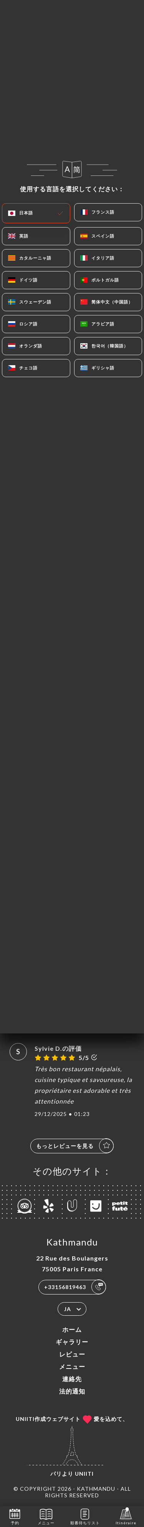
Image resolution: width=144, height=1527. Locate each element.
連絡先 (72, 1378)
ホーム (72, 1329)
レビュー (72, 1354)
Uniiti (84, 1473)
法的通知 (72, 1391)
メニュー (72, 1366)
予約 (15, 1516)
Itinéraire (126, 1516)
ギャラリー (72, 1341)
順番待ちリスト (85, 1516)
